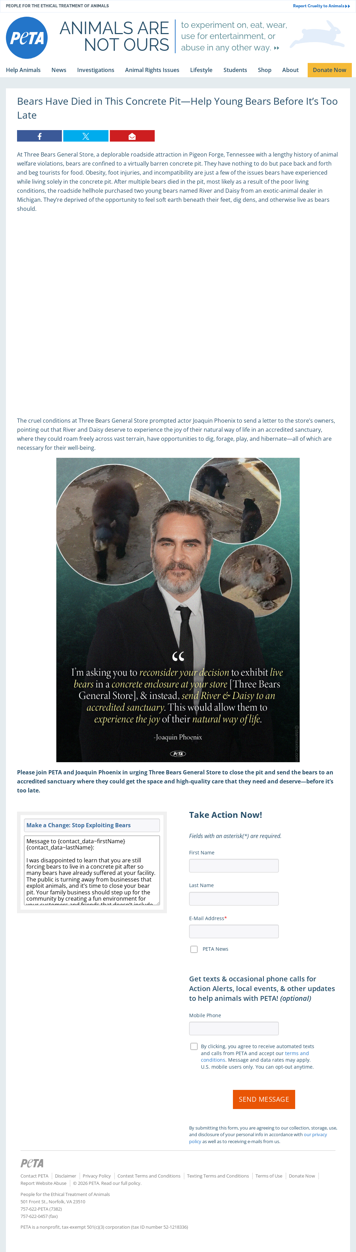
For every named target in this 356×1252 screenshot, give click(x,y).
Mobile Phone (205, 1015)
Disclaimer (65, 1176)
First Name (202, 852)
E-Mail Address (206, 918)
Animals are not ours (114, 36)
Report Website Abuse (43, 1183)
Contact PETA (34, 1176)
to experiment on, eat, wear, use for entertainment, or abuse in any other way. (234, 36)
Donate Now (302, 1176)
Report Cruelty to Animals (321, 6)
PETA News (215, 949)
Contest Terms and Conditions (149, 1176)
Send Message (264, 1099)
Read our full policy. (121, 1183)
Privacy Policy (97, 1176)
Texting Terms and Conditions (218, 1176)
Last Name (201, 885)
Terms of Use (269, 1176)
